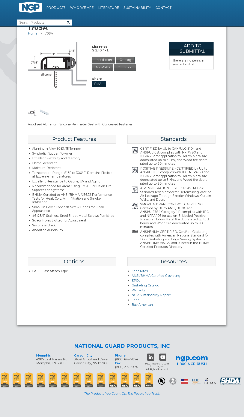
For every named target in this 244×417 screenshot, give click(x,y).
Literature (108, 8)
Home (33, 33)
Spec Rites (140, 271)
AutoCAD (103, 67)
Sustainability (137, 8)
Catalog (125, 60)
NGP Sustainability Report (151, 295)
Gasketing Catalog (145, 285)
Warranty (138, 290)
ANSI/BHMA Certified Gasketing (156, 276)
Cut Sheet (125, 67)
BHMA (210, 381)
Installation (104, 60)
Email (99, 84)
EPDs (136, 281)
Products (56, 8)
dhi (196, 382)
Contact (163, 8)
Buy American (142, 305)
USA (184, 381)
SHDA (230, 381)
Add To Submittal (192, 48)
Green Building (172, 381)
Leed (135, 300)
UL (161, 381)
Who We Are (82, 8)
